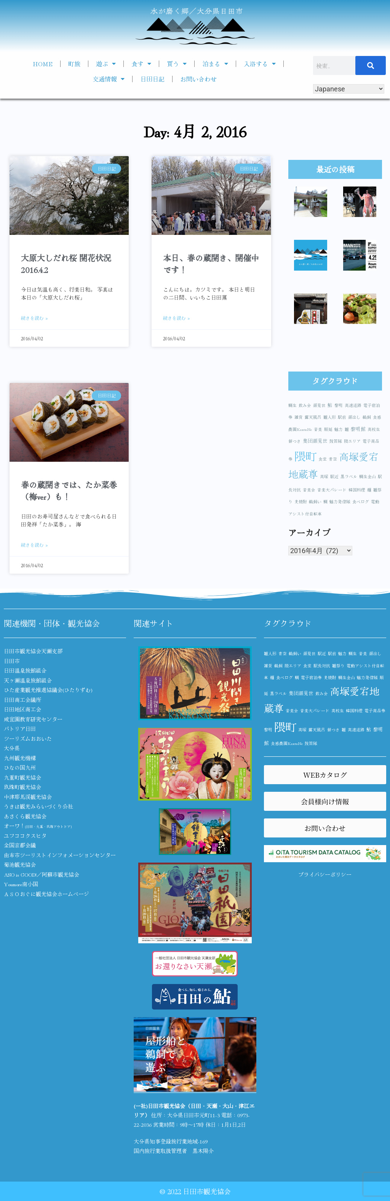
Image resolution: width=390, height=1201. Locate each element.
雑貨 (298, 417)
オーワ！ (38, 825)
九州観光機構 (20, 758)
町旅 (74, 63)
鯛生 (292, 405)
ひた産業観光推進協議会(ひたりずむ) (48, 690)
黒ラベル (348, 476)
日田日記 (152, 78)
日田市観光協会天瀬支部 (33, 651)
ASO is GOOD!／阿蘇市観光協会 (41, 874)
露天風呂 (313, 417)
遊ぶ (106, 63)
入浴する (260, 63)
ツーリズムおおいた (28, 738)
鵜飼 (367, 417)
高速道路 (353, 405)
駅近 (334, 476)
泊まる (215, 63)
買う (177, 63)
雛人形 (329, 417)
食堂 (322, 459)
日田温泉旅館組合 (25, 670)
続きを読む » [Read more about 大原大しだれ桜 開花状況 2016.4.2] (34, 317)
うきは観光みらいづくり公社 (38, 806)
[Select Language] (348, 89)
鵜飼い (315, 501)
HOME (43, 63)
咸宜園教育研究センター (33, 719)
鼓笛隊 (335, 441)
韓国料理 (356, 490)
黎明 (338, 405)
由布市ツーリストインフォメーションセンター (60, 855)
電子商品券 (374, 710)
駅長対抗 (321, 665)
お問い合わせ (198, 78)
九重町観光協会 (22, 777)
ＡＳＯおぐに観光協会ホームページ (46, 894)
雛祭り (338, 665)
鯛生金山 (367, 476)
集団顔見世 (315, 440)
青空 (333, 459)
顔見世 (319, 405)
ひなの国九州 (20, 767)
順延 (328, 429)
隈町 (305, 456)
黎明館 (358, 428)
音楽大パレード (332, 490)
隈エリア (352, 441)
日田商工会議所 (22, 699)
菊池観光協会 (20, 864)
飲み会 (305, 405)
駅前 (342, 417)
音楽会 (309, 490)
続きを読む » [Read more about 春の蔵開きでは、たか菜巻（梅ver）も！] (34, 544)
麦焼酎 (300, 501)
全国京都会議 (20, 845)
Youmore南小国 (21, 884)
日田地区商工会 (22, 709)
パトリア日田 (20, 728)
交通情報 (109, 79)
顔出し (354, 417)
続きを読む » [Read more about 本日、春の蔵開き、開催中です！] (176, 317)
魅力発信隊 (339, 501)
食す (141, 63)
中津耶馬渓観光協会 (28, 797)
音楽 (318, 429)
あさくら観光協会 (25, 816)
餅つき (294, 441)
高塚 (324, 476)
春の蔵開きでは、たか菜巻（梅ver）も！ (69, 490)
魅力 (338, 429)
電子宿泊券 (311, 677)
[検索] (370, 65)
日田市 (12, 661)
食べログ (360, 501)
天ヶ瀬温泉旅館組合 (28, 680)
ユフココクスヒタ (25, 835)
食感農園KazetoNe (287, 743)
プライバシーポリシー (325, 874)
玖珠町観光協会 (22, 787)
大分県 (12, 748)
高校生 (374, 429)
